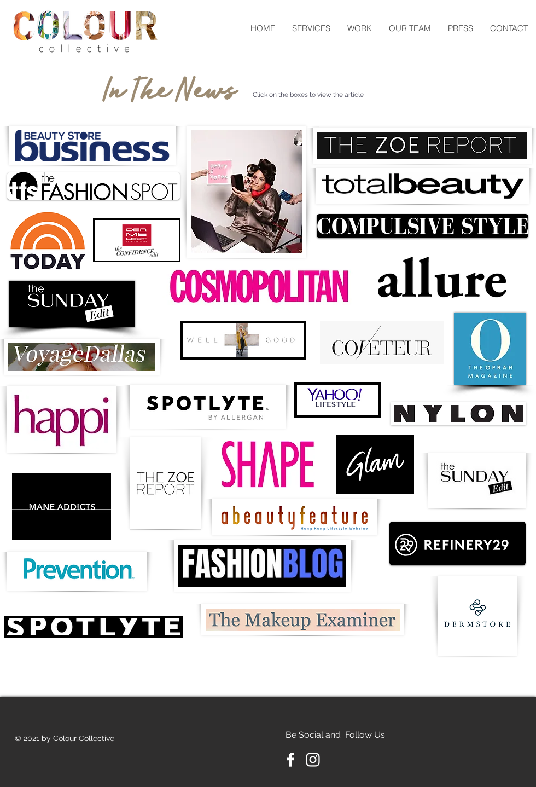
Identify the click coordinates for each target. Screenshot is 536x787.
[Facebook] (290, 759)
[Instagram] (313, 759)
